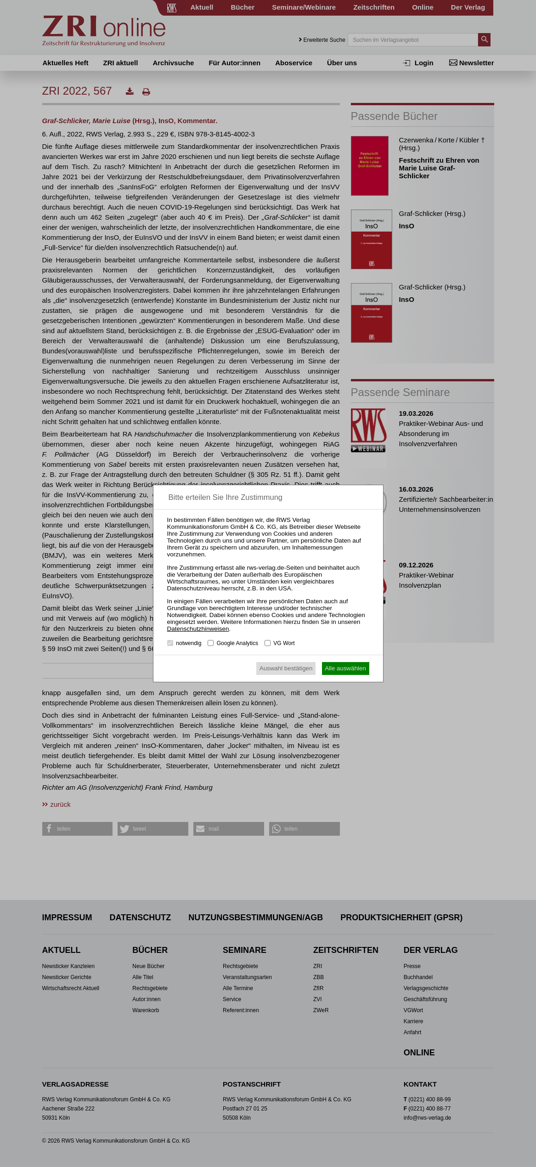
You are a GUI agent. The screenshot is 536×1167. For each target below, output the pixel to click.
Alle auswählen (345, 668)
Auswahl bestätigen (286, 668)
